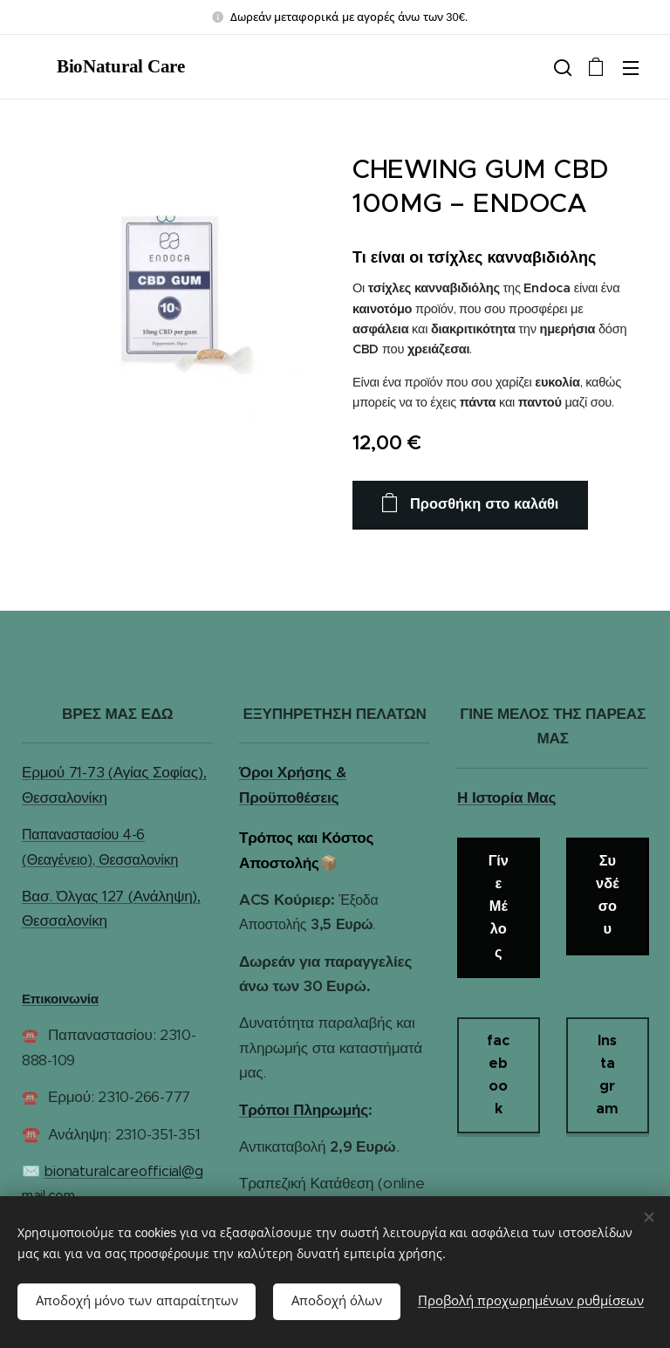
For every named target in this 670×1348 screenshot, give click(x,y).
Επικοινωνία (60, 998)
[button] (561, 67)
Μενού (631, 68)
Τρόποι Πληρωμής (303, 1109)
